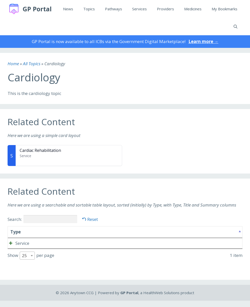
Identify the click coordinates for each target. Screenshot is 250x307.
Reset (92, 219)
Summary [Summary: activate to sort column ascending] (89, 232)
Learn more (203, 41)
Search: (42, 219)
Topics (89, 8)
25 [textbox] (24, 262)
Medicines (193, 8)
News (68, 8)
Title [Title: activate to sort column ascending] (34, 232)
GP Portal (37, 9)
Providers (165, 8)
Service (17, 243)
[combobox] (27, 262)
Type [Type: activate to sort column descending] (15, 232)
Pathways (113, 8)
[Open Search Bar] (235, 26)
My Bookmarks (224, 8)
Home (13, 63)
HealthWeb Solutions (161, 299)
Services (139, 8)
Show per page (31, 262)
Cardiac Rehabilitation (40, 150)
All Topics (31, 63)
